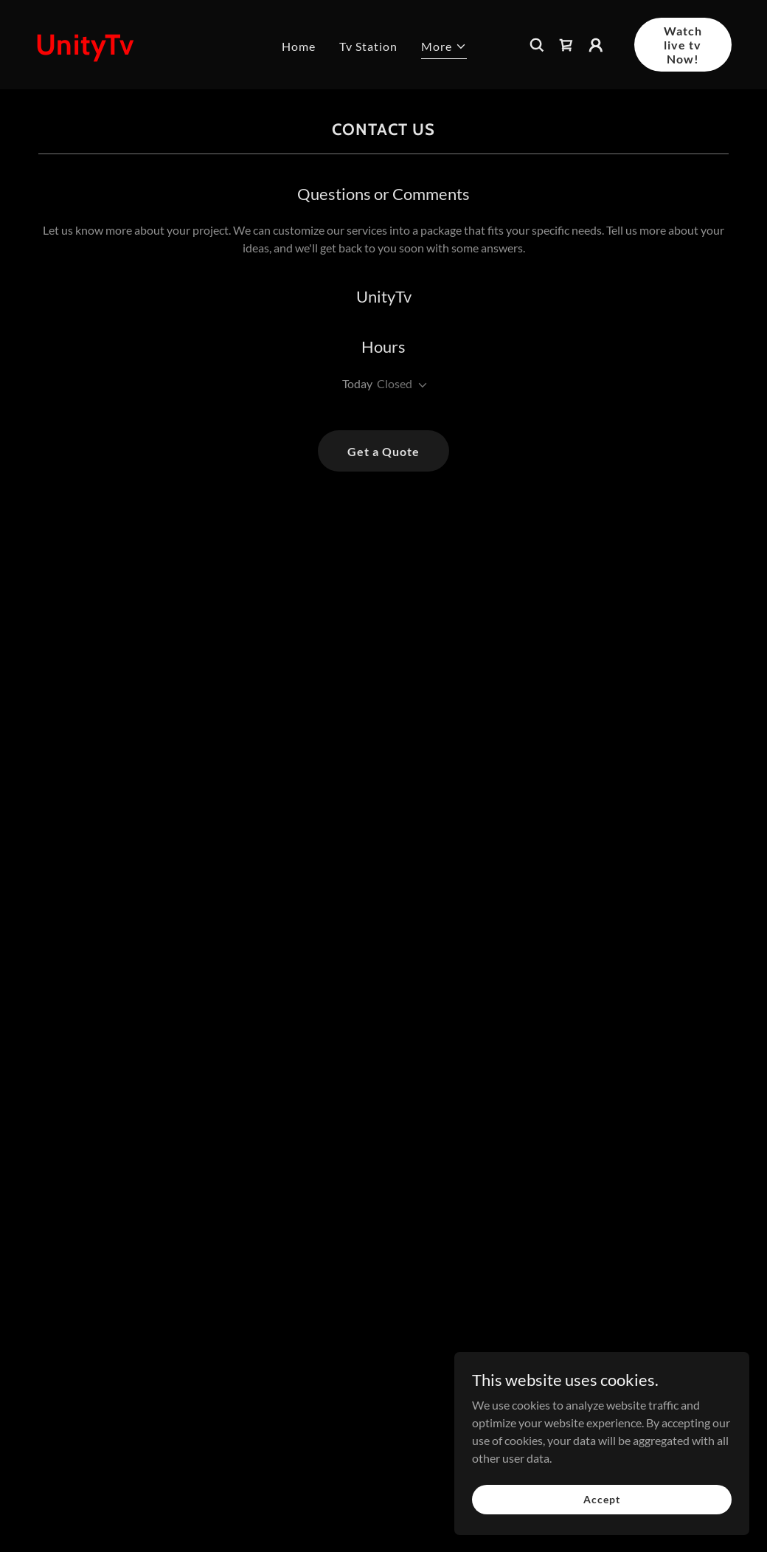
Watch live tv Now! (683, 45)
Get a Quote (383, 451)
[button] (444, 48)
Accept (601, 1499)
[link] (123, 50)
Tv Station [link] (368, 46)
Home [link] (299, 46)
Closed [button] (394, 383)
